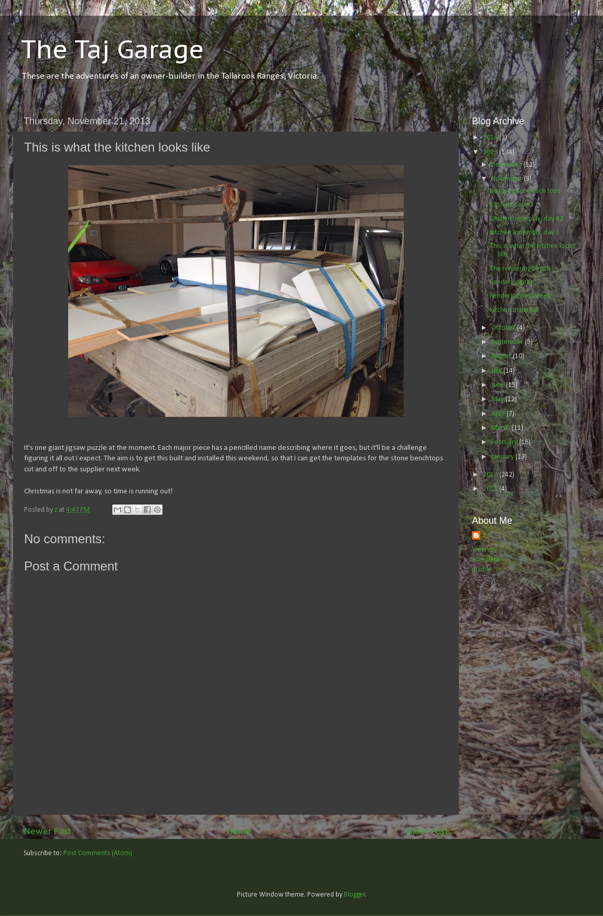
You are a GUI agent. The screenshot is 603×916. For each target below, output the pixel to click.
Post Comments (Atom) (97, 853)
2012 (491, 474)
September (508, 342)
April (499, 414)
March (501, 428)
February (505, 442)
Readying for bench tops (525, 191)
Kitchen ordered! (514, 310)
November (507, 179)
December (507, 164)
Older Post (427, 832)
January (503, 457)
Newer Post (47, 832)
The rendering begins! (521, 268)
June (498, 385)
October (504, 328)
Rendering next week (520, 296)
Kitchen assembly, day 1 (524, 232)
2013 (491, 152)
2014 (491, 137)
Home (239, 832)
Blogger (354, 894)
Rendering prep (512, 282)
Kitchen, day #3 (512, 204)
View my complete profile (486, 559)
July (497, 371)
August (502, 356)
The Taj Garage (112, 49)
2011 (491, 489)
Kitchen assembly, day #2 (526, 218)
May (498, 399)
